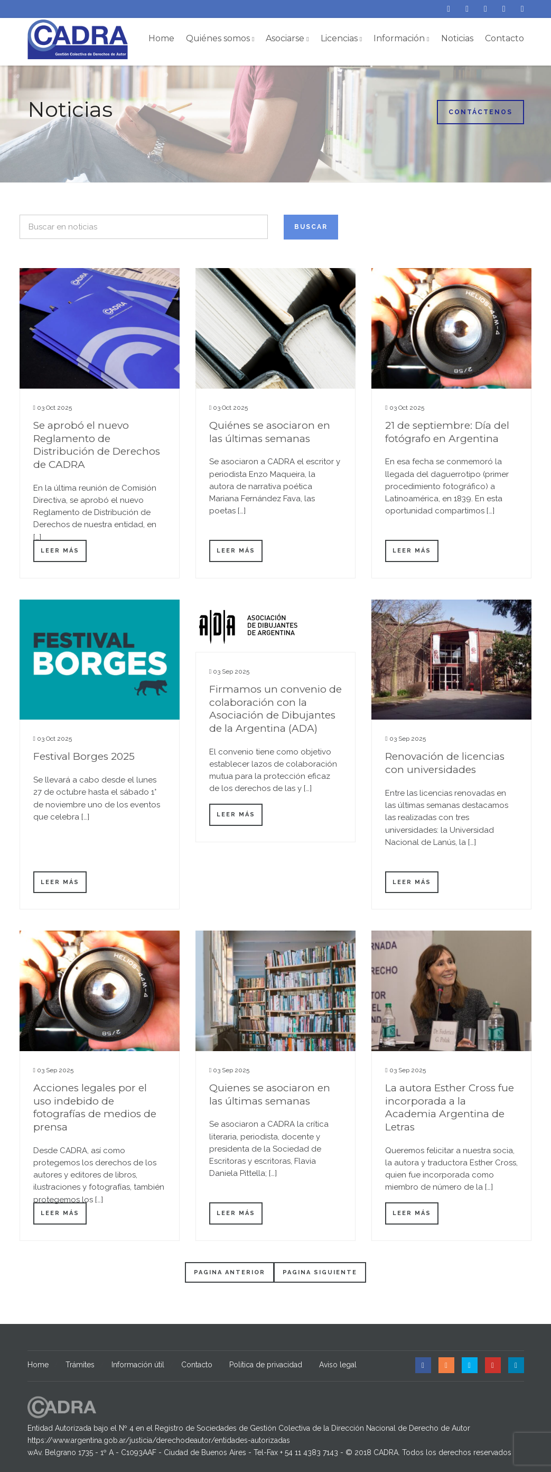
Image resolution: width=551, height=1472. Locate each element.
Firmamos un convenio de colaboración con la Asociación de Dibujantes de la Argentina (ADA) (275, 708)
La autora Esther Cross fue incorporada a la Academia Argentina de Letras (449, 1107)
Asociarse (287, 38)
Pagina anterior (229, 1272)
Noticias (457, 38)
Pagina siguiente (320, 1272)
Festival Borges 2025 (84, 756)
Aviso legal (338, 1364)
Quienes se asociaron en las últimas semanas (269, 1094)
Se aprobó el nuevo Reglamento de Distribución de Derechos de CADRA (96, 445)
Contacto (504, 38)
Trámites (80, 1364)
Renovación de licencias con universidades (445, 763)
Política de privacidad (265, 1364)
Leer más (60, 550)
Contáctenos (480, 112)
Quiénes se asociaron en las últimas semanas (269, 432)
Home (161, 38)
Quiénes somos (220, 38)
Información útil (137, 1364)
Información (401, 38)
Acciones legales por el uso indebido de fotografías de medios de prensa (94, 1107)
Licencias (341, 38)
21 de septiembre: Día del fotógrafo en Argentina (447, 432)
